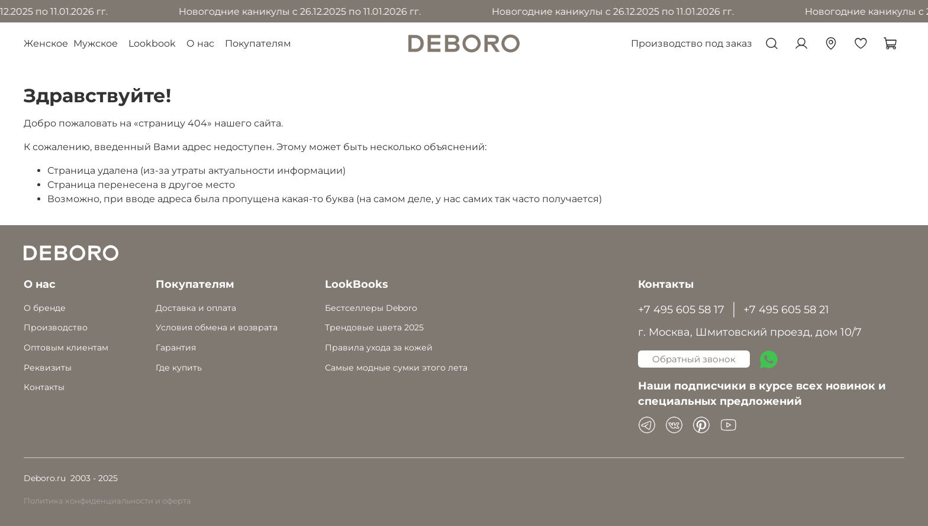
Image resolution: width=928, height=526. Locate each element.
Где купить (179, 367)
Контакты (44, 387)
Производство (56, 327)
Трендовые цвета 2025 (374, 327)
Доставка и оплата (196, 308)
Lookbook (152, 43)
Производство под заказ (691, 43)
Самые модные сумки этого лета (396, 367)
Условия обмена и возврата (217, 327)
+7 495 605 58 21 (786, 309)
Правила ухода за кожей (379, 347)
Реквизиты (48, 367)
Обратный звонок (694, 359)
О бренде (45, 308)
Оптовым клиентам (66, 347)
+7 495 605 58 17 (681, 309)
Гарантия (176, 347)
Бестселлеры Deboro (371, 308)
